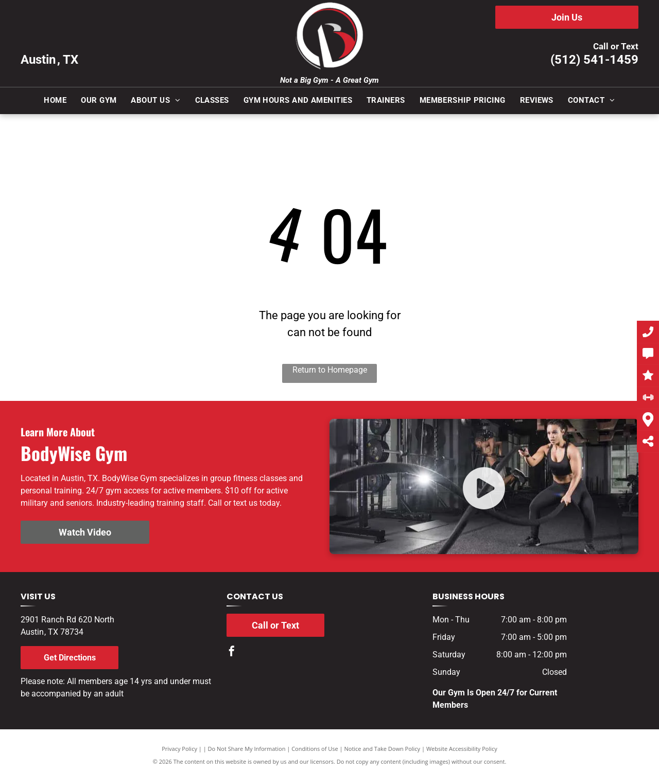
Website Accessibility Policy (461, 748)
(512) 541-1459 (594, 59)
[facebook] (231, 652)
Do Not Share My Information (247, 748)
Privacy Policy (179, 748)
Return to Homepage (329, 370)
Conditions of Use (314, 748)
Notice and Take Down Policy (382, 748)
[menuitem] (55, 100)
